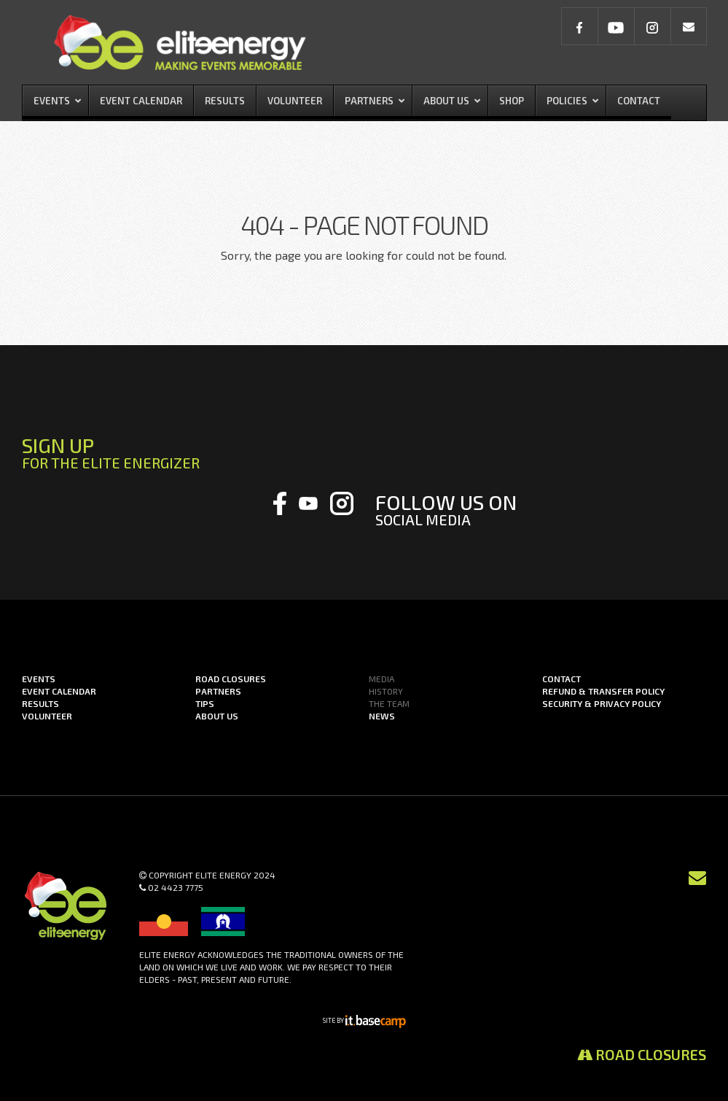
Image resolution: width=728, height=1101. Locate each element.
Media (381, 678)
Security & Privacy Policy (601, 703)
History (386, 691)
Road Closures (641, 1054)
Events (38, 678)
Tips (204, 703)
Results (40, 703)
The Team (389, 703)
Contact (561, 678)
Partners (218, 691)
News (382, 716)
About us (216, 716)
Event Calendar (59, 691)
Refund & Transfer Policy (603, 691)
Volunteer (47, 716)
